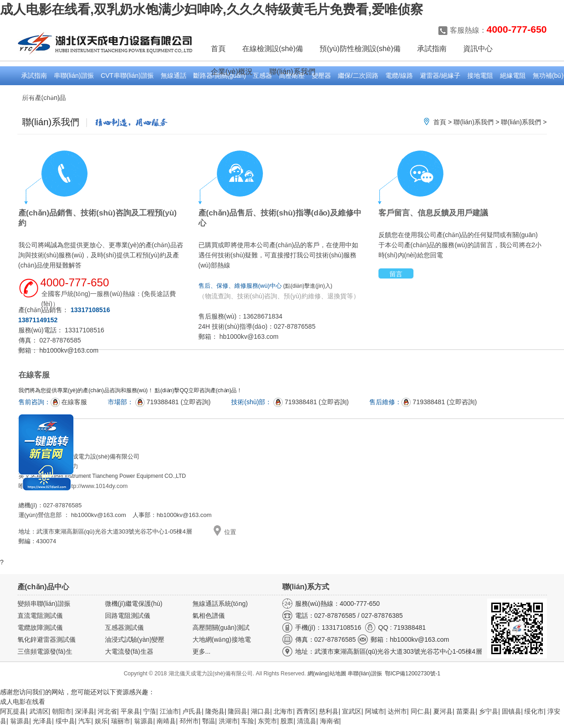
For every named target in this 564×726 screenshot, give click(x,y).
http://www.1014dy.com (97, 485)
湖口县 (260, 711)
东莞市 (267, 721)
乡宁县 (488, 711)
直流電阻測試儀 (40, 615)
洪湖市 (228, 721)
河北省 (107, 711)
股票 (286, 721)
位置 (230, 532)
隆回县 (237, 711)
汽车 (84, 721)
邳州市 (189, 721)
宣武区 (351, 711)
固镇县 (511, 711)
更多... (201, 651)
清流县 (306, 721)
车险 (247, 721)
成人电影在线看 (22, 701)
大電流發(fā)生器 (129, 651)
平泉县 (130, 711)
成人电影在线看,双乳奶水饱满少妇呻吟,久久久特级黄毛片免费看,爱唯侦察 (211, 9)
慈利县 (328, 711)
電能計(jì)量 (37, 94)
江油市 (169, 711)
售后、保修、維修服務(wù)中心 (240, 285)
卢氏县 (192, 711)
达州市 (397, 711)
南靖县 (166, 721)
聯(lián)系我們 (474, 122)
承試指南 (34, 75)
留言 (396, 274)
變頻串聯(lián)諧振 (43, 603)
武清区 (39, 711)
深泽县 (84, 711)
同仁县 (420, 711)
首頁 (218, 48)
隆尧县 (215, 711)
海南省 (329, 721)
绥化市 (534, 711)
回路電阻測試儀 (127, 615)
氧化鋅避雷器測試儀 (46, 639)
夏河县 (443, 711)
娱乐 (101, 721)
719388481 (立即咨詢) (172, 402)
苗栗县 (466, 711)
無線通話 (173, 75)
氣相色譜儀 (208, 615)
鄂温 (208, 721)
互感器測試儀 (124, 627)
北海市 (283, 711)
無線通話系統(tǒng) (220, 603)
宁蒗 (149, 711)
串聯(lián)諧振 (74, 75)
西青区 (306, 711)
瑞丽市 (120, 721)
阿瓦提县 (13, 711)
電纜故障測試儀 (40, 627)
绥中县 (65, 721)
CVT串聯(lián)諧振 (127, 75)
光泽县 (42, 721)
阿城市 (374, 711)
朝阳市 (61, 711)
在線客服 (69, 402)
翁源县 (19, 721)
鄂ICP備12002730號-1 (412, 673)
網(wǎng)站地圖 (327, 673)
